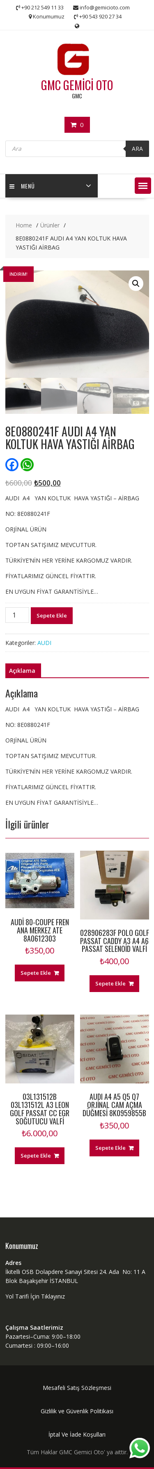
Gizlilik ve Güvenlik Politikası (77, 1411)
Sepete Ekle (52, 615)
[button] (143, 185)
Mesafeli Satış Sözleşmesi (77, 1388)
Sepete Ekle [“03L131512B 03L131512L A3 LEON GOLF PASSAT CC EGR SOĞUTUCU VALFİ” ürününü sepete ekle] (36, 1155)
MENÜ (22, 186)
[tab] (22, 670)
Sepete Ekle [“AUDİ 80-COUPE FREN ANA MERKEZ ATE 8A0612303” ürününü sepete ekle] (36, 972)
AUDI (44, 643)
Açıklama (22, 670)
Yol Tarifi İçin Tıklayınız (35, 1296)
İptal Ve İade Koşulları (77, 1434)
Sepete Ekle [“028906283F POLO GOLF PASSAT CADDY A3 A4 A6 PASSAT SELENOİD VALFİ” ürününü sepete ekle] (110, 983)
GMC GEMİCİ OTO (77, 85)
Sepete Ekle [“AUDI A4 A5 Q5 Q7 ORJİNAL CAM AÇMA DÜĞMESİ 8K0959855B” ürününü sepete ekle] (110, 1147)
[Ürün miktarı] (17, 615)
